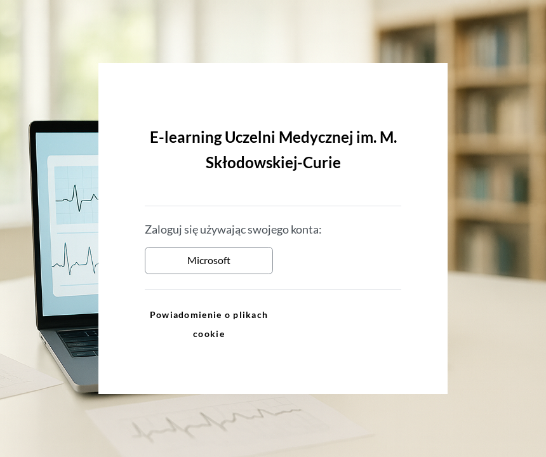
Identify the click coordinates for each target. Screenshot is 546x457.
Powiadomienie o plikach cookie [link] (209, 324)
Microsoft (208, 260)
